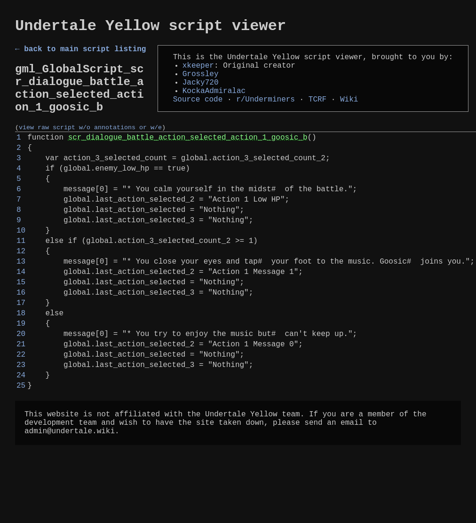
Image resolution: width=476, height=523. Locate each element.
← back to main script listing (80, 53)
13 (20, 303)
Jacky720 (200, 92)
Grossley (200, 82)
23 (20, 425)
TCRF (317, 113)
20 (20, 388)
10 (20, 266)
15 (20, 327)
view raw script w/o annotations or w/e (90, 145)
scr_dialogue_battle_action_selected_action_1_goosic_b (188, 156)
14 (20, 315)
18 (20, 364)
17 (20, 352)
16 (20, 340)
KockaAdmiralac (214, 102)
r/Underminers (265, 113)
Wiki (349, 113)
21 (20, 401)
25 (20, 450)
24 (20, 437)
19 (20, 376)
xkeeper (198, 71)
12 (20, 291)
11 (20, 278)
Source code (198, 113)
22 (20, 413)
